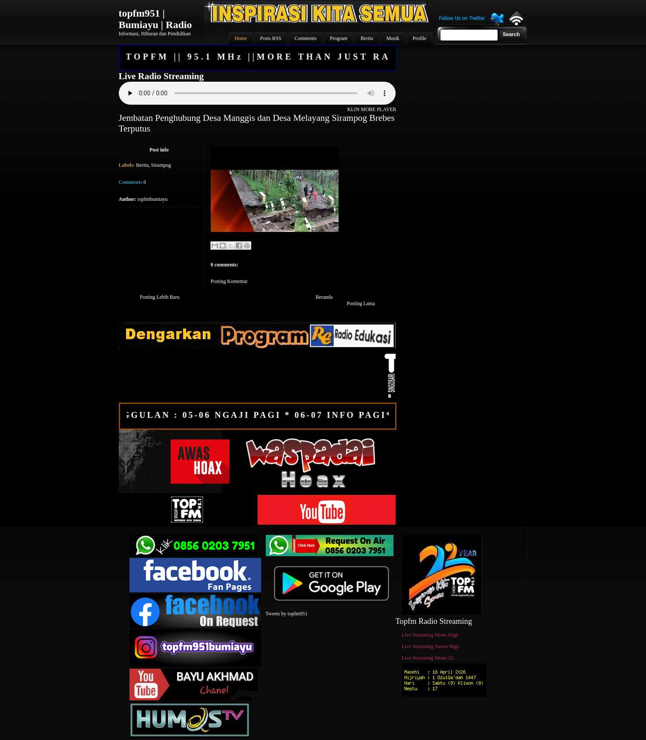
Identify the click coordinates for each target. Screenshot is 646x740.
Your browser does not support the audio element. (257, 93)
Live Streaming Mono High (430, 635)
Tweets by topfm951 (286, 614)
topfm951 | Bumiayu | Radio (155, 19)
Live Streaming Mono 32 (428, 658)
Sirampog (161, 165)
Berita (142, 165)
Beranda (324, 297)
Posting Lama (361, 303)
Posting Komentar (229, 281)
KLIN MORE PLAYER (371, 109)
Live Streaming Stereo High (430, 646)
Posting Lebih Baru (160, 297)
